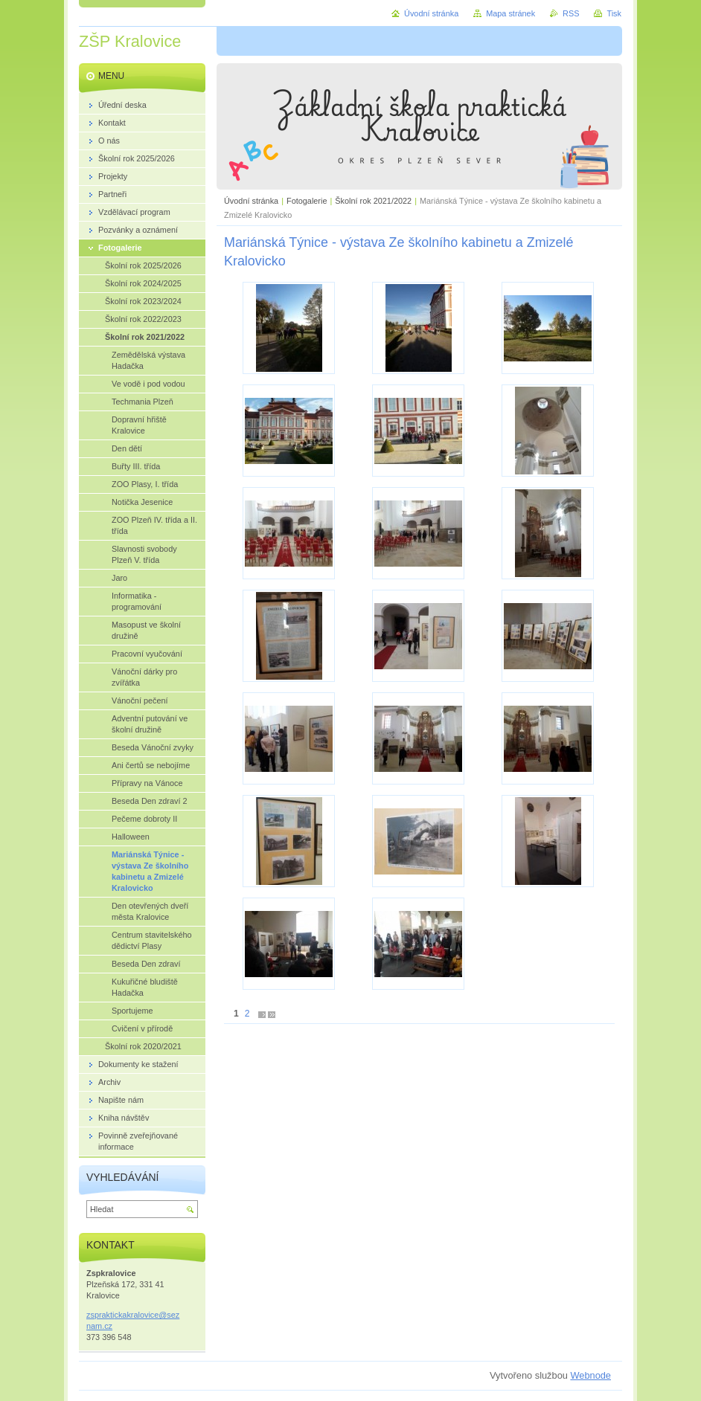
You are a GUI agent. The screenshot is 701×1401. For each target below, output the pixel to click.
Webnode (590, 1375)
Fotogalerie (307, 200)
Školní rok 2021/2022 (373, 200)
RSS (571, 13)
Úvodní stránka (251, 200)
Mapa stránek (510, 13)
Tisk (613, 13)
